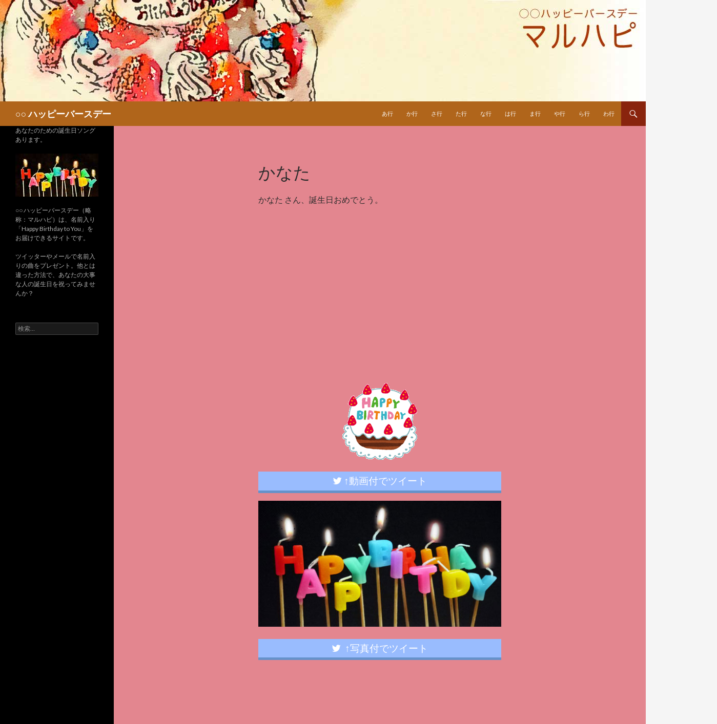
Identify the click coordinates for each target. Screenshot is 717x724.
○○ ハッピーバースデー (63, 113)
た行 (461, 113)
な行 (485, 113)
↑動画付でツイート (380, 480)
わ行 (608, 113)
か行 (412, 113)
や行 (559, 113)
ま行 (535, 113)
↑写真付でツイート (380, 648)
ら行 (584, 113)
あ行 (387, 113)
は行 (510, 113)
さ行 (436, 113)
